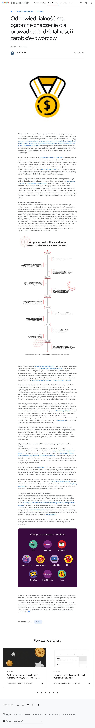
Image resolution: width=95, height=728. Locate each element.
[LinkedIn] (38, 705)
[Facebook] (33, 705)
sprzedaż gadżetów (56, 503)
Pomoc (7, 721)
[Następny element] (86, 666)
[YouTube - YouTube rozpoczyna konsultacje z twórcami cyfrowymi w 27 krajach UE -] (24, 668)
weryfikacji (41, 467)
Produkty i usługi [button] (53, 3)
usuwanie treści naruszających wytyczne (31, 141)
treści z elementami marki (40, 503)
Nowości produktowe (25, 11)
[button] (79, 53)
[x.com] (23, 705)
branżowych (61, 420)
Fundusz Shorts (51, 515)
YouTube (40, 11)
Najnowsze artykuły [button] (40, 3)
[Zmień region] (28, 721)
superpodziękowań (37, 510)
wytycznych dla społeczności (43, 366)
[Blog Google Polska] (11, 11)
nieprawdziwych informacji (62, 380)
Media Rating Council (62, 411)
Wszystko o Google (39, 714)
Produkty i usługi (54, 714)
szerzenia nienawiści (38, 380)
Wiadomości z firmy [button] (66, 3)
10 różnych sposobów (48, 169)
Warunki (27, 714)
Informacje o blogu (69, 714)
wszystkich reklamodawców (61, 482)
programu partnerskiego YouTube (50, 368)
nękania (48, 380)
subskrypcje (27, 503)
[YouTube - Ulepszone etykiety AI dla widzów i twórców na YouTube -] (71, 668)
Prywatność (18, 714)
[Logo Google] (7, 714)
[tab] (38, 693)
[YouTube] (28, 705)
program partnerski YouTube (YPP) (51, 157)
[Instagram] (18, 705)
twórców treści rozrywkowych (37, 183)
